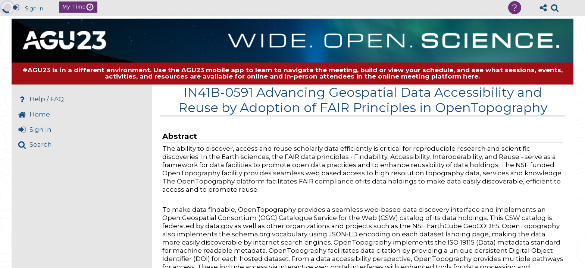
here (470, 76)
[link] (555, 8)
